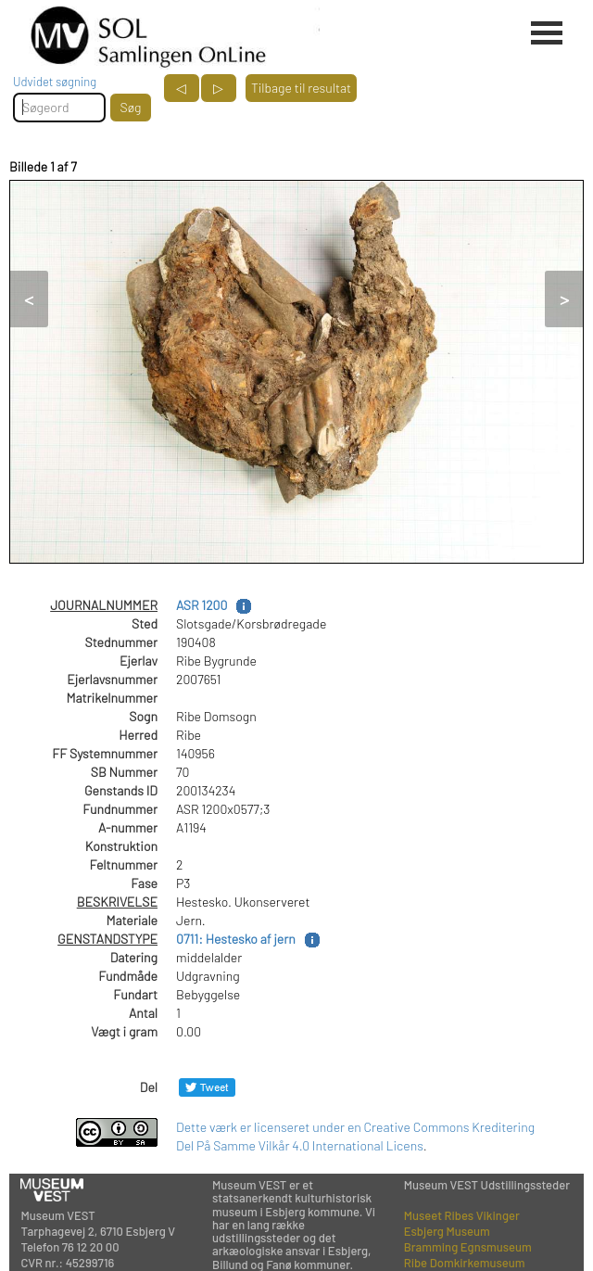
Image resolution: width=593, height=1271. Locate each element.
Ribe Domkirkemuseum (464, 1262)
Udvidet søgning (54, 81)
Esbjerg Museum (447, 1231)
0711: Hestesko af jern (236, 939)
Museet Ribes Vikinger (462, 1215)
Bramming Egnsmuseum (468, 1246)
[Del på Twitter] (207, 1087)
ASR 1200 (201, 605)
